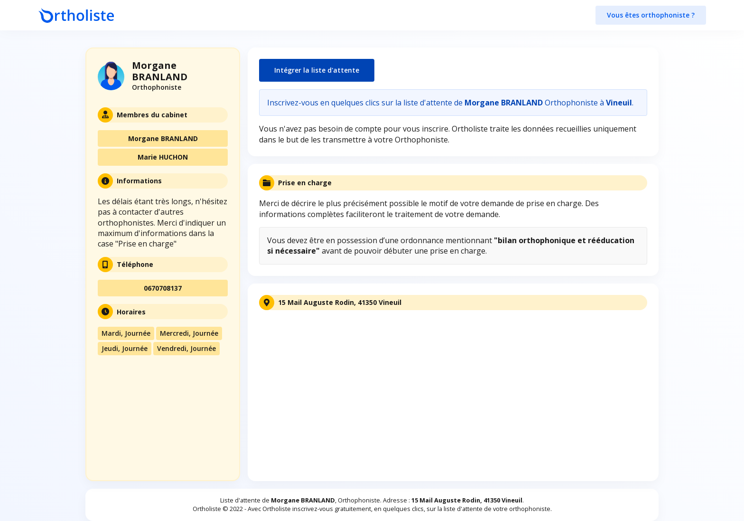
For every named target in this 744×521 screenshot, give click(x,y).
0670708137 (163, 288)
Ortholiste (207, 508)
